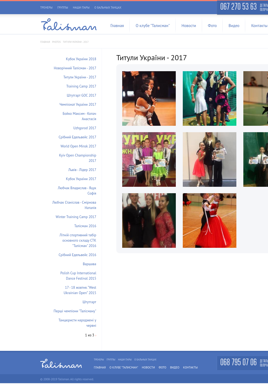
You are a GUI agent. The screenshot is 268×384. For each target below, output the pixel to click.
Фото (212, 25)
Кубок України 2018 (81, 59)
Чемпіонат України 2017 (77, 104)
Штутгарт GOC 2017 (81, 95)
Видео (234, 25)
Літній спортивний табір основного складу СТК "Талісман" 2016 (77, 240)
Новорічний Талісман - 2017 (75, 68)
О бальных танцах (107, 7)
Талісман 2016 (85, 226)
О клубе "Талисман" (153, 25)
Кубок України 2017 (81, 179)
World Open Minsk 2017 (78, 146)
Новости (188, 25)
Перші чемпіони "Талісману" (75, 311)
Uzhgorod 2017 (84, 128)
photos (56, 41)
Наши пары (81, 7)
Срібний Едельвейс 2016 (77, 255)
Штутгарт (89, 302)
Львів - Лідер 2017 (82, 170)
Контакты (190, 367)
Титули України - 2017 (80, 77)
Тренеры (46, 7)
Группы (62, 7)
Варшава (89, 264)
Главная (117, 25)
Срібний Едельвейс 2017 (77, 137)
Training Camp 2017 (81, 86)
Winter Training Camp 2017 (76, 217)
